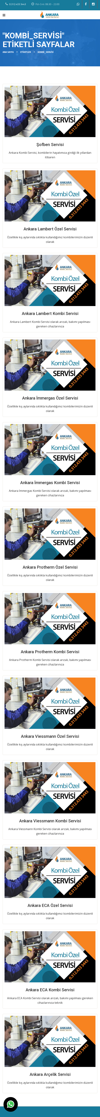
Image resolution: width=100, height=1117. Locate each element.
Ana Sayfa (8, 52)
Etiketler (25, 52)
